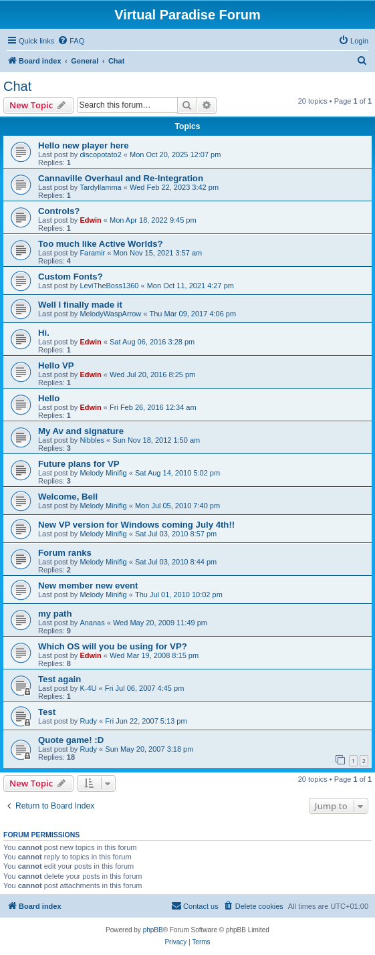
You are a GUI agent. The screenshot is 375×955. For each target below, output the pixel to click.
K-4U (88, 688)
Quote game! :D (71, 740)
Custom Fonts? (70, 277)
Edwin (90, 220)
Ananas (92, 623)
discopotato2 (100, 154)
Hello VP (56, 365)
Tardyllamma (100, 187)
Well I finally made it (80, 305)
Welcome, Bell (68, 497)
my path (55, 614)
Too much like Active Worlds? (100, 244)
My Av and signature (81, 431)
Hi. (43, 333)
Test (46, 712)
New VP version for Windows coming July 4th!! (136, 525)
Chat (17, 86)
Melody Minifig (103, 473)
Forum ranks (65, 553)
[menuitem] (70, 41)
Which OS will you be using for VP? (112, 646)
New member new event (88, 585)
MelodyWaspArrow (110, 314)
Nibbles (92, 440)
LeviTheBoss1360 (109, 286)
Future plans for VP (79, 464)
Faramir (92, 253)
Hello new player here (83, 145)
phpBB (153, 930)
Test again (59, 679)
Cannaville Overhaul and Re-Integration (120, 178)
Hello (48, 398)
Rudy (88, 721)
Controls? (59, 211)
